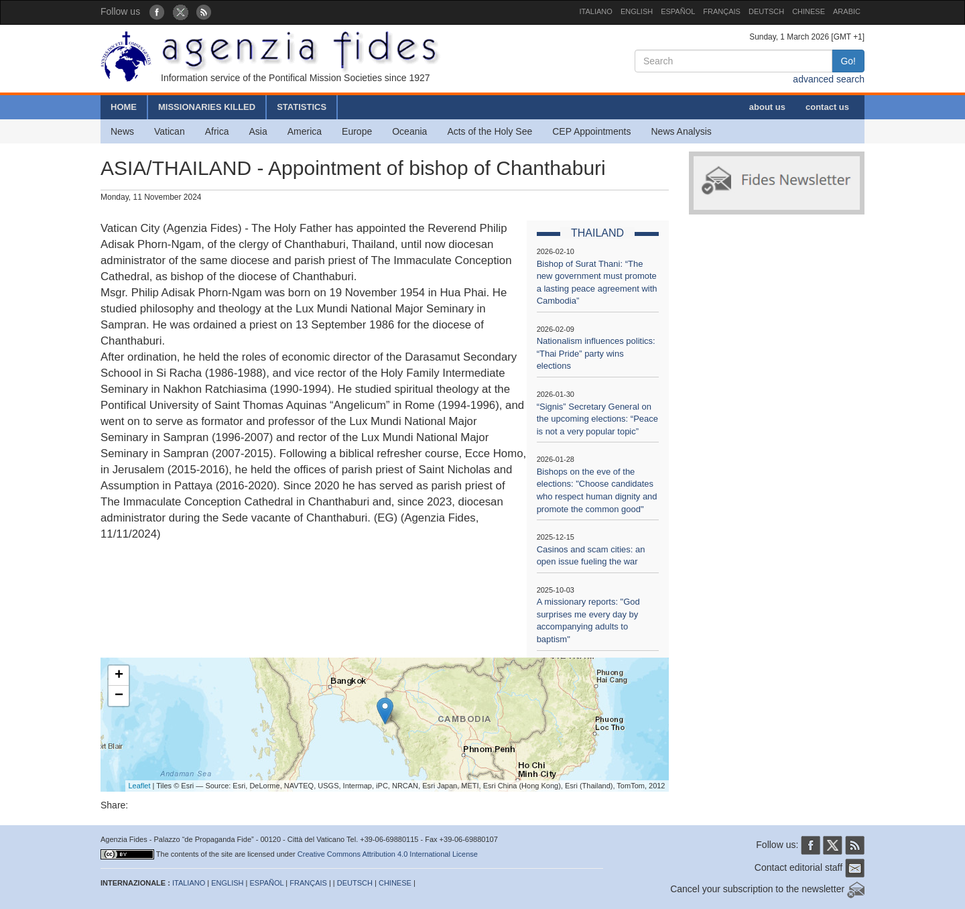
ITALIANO (596, 11)
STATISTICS (301, 107)
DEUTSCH (766, 11)
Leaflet (140, 786)
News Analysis (681, 131)
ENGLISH (637, 11)
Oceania (409, 131)
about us (767, 107)
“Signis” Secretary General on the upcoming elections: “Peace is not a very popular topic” (597, 419)
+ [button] (119, 676)
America (304, 131)
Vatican (169, 131)
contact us (827, 107)
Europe (357, 131)
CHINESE (808, 11)
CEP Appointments (591, 131)
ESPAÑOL (678, 11)
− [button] (119, 696)
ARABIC (846, 11)
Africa (217, 131)
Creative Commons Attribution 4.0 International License (388, 854)
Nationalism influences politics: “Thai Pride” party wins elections (596, 353)
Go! (848, 61)
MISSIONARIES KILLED (206, 107)
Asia (258, 131)
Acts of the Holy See (489, 131)
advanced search (828, 79)
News (122, 131)
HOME (124, 107)
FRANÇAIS (722, 11)
